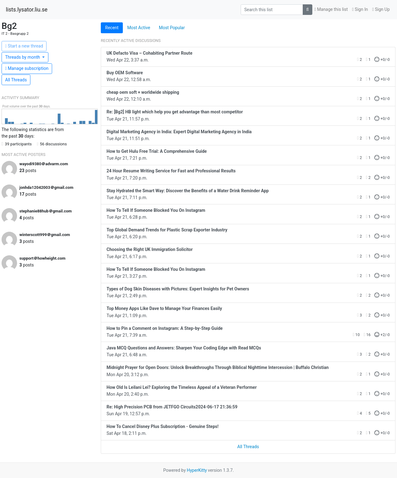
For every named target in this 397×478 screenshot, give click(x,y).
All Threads (16, 79)
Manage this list (331, 9)
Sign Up (381, 9)
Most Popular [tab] (172, 27)
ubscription (27, 68)
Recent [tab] (111, 27)
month (23, 57)
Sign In (360, 9)
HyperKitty (197, 470)
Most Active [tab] (138, 27)
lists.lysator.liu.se (26, 10)
